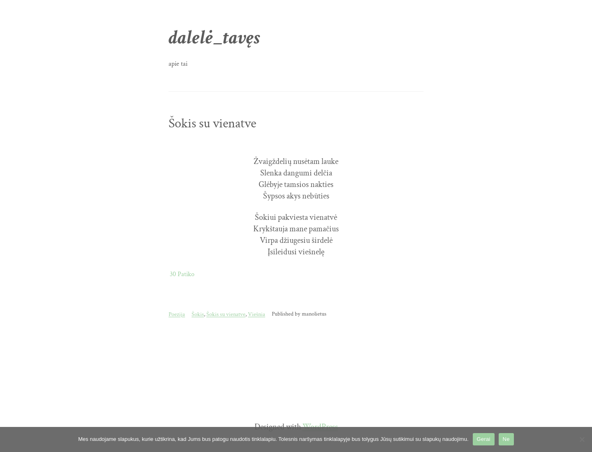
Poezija (177, 314)
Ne (506, 439)
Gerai (483, 439)
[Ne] (582, 439)
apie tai (178, 64)
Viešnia (256, 314)
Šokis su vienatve (212, 123)
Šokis (198, 314)
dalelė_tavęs (214, 38)
